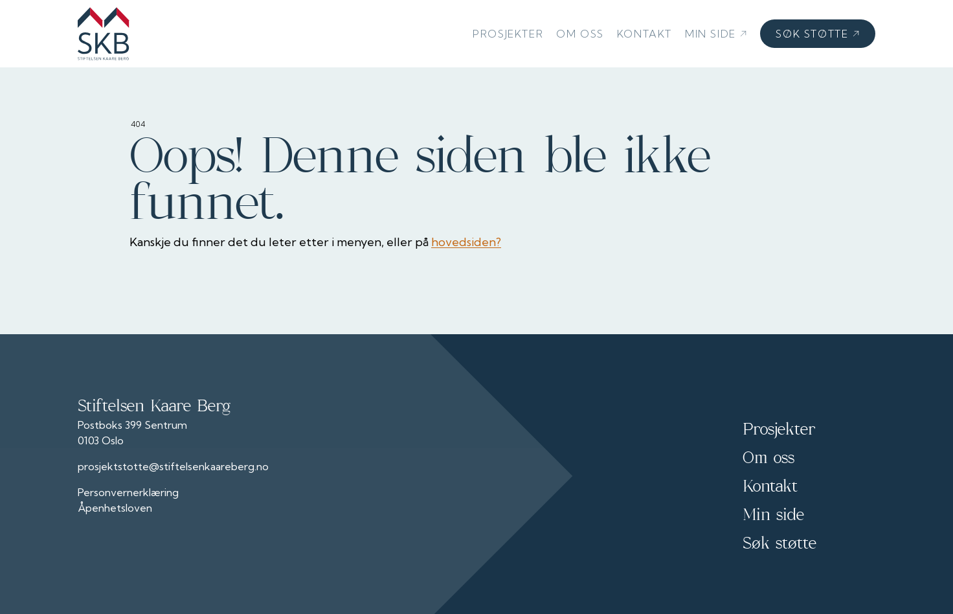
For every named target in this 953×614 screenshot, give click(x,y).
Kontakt (644, 33)
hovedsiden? (466, 241)
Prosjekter (508, 33)
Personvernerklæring (128, 492)
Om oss (580, 33)
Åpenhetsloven (115, 507)
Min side (716, 33)
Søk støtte (818, 33)
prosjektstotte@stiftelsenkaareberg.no (173, 466)
